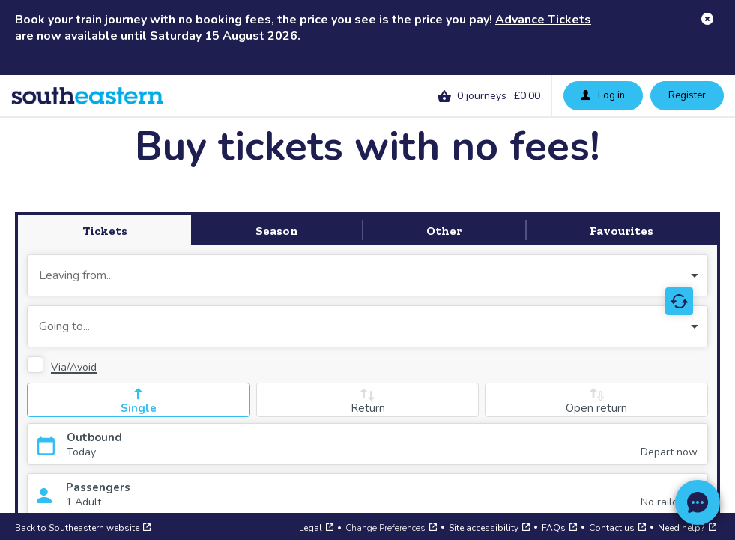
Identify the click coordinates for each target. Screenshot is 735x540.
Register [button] (687, 95)
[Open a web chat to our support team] (697, 502)
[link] (488, 95)
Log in (602, 94)
